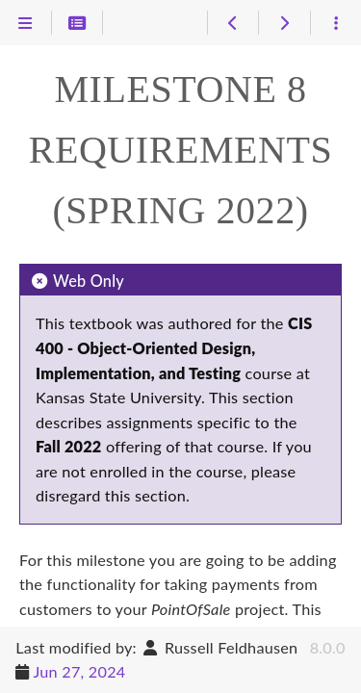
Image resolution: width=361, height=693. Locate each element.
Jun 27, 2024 (79, 671)
